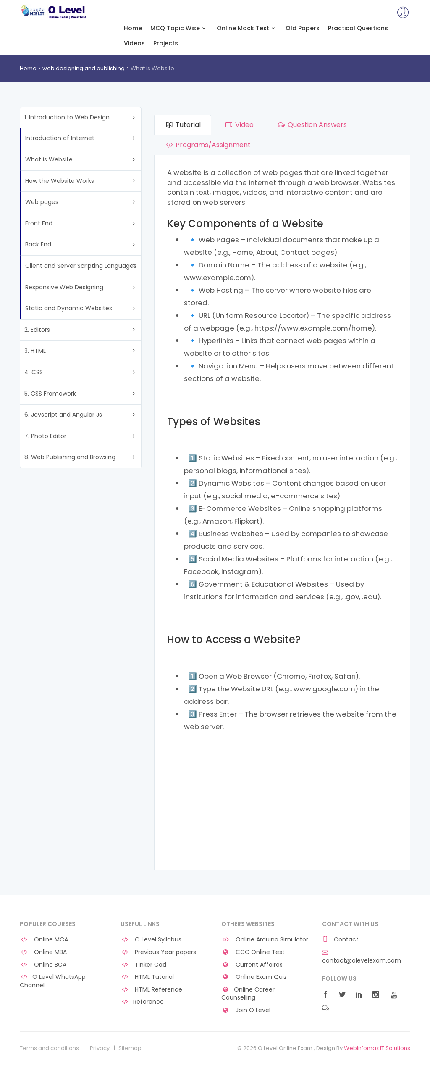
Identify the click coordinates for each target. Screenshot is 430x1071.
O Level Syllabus (151, 940)
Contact (340, 940)
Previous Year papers (158, 952)
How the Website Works (59, 181)
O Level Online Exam (54, 11)
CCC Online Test (253, 952)
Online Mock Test (247, 28)
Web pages (41, 202)
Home (133, 28)
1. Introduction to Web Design (67, 117)
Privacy (100, 1048)
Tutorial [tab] (183, 125)
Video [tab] (238, 125)
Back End (38, 244)
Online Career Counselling (248, 994)
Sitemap (130, 1048)
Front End (38, 223)
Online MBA (43, 952)
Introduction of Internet (59, 138)
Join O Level (245, 1010)
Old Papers (303, 28)
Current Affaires (252, 965)
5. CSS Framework (50, 393)
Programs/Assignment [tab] (208, 145)
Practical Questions (358, 28)
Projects (165, 44)
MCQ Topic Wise (179, 28)
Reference (142, 1002)
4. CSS (33, 372)
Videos (134, 44)
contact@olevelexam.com (361, 957)
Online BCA (43, 965)
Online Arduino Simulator (264, 940)
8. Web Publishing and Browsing (69, 457)
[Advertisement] (282, 802)
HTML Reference (151, 990)
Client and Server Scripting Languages (80, 266)
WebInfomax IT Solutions (377, 1048)
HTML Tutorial (147, 977)
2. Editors (37, 329)
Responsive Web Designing (64, 287)
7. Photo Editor (45, 436)
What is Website (49, 159)
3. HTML (35, 350)
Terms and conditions (49, 1048)
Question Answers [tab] (312, 125)
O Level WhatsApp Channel (53, 981)
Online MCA (44, 940)
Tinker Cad (143, 965)
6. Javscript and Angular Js (63, 414)
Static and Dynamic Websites (68, 308)
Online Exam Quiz (254, 977)
